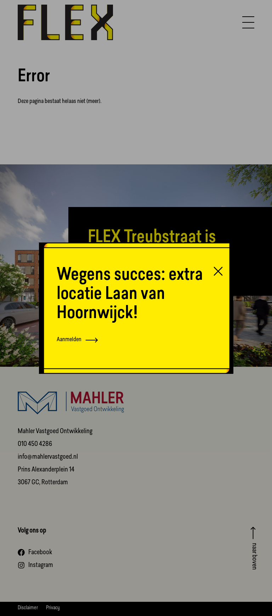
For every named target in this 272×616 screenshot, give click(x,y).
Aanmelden (77, 339)
